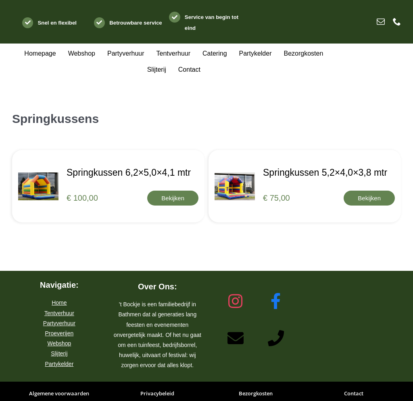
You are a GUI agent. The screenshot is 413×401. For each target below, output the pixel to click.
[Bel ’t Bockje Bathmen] (276, 338)
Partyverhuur (59, 323)
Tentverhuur (59, 313)
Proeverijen (59, 333)
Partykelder (59, 364)
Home (59, 302)
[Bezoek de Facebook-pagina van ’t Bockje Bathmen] (276, 301)
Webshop (59, 343)
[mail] (381, 22)
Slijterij (59, 353)
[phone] (397, 22)
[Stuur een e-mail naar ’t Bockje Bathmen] (235, 338)
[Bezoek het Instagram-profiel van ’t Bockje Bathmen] (235, 301)
